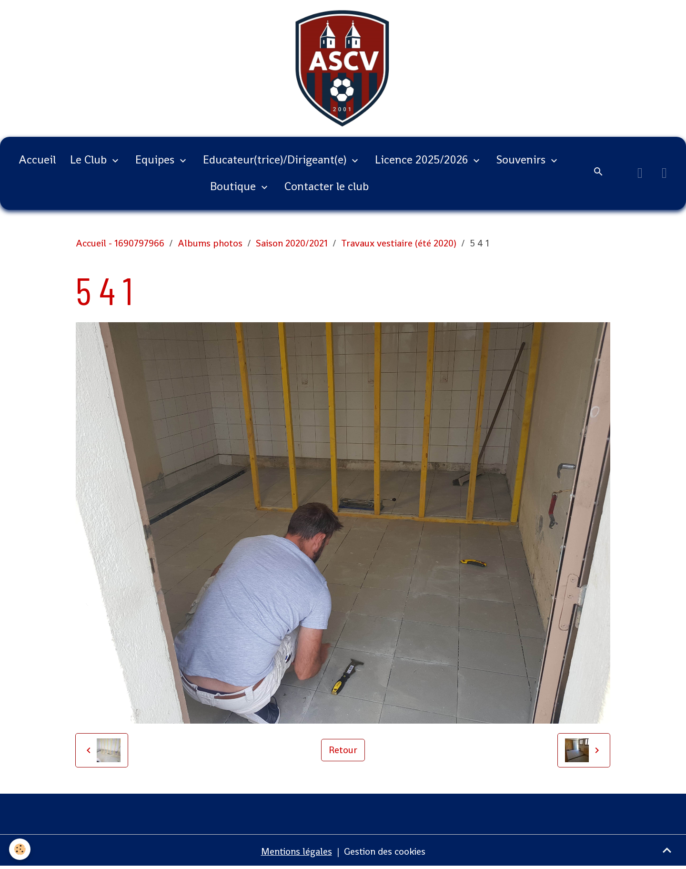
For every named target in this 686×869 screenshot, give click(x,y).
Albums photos (210, 244)
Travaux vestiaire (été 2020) (398, 244)
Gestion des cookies (385, 852)
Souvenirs (522, 160)
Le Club (90, 160)
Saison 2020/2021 (292, 244)
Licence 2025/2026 (423, 160)
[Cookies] (20, 849)
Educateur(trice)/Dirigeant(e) (276, 160)
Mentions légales (296, 852)
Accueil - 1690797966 (120, 244)
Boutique (234, 187)
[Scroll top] (667, 850)
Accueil (37, 160)
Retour (342, 751)
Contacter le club (326, 187)
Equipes (156, 160)
